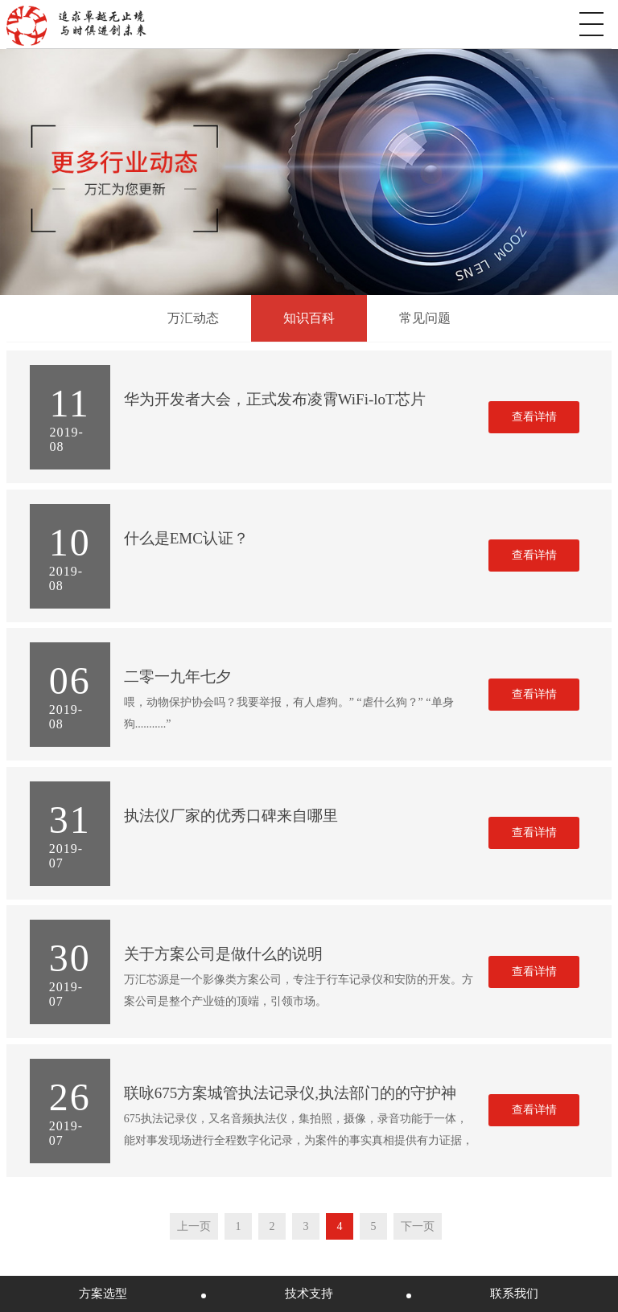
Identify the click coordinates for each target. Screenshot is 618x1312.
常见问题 (425, 318)
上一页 (194, 1226)
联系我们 (514, 1293)
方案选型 (103, 1293)
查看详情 (534, 417)
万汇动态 (193, 318)
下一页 (418, 1226)
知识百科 (309, 318)
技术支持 (309, 1293)
